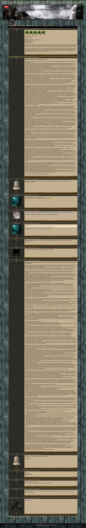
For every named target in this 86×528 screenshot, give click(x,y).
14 (39, 498)
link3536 (12, 3)
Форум (9, 25)
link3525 (64, 2)
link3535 (10, 3)
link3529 (73, 2)
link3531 (78, 2)
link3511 (30, 2)
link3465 (83, 1)
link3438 (17, 1)
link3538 (17, 3)
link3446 (37, 1)
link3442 (27, 1)
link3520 (51, 2)
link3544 (32, 3)
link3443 (29, 1)
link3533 (83, 2)
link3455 (59, 1)
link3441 (25, 1)
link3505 (15, 2)
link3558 (66, 3)
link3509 (25, 2)
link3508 (22, 2)
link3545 (34, 3)
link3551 (49, 3)
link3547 (39, 3)
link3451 (49, 1)
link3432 (3, 1)
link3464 (81, 1)
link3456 (61, 1)
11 (39, 470)
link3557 (64, 3)
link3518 (47, 2)
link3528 (71, 2)
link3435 (10, 1)
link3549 (44, 3)
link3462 (76, 1)
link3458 (66, 1)
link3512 (32, 2)
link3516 (42, 2)
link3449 (44, 1)
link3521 (54, 2)
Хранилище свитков (14, 25)
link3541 (25, 3)
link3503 (10, 2)
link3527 (68, 2)
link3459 (68, 1)
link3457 (64, 1)
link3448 (42, 1)
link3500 (3, 2)
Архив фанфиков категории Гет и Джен (23, 25)
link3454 (56, 1)
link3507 (20, 2)
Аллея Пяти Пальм (33, 25)
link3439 (20, 1)
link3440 (22, 1)
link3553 (54, 3)
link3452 (51, 1)
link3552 (51, 3)
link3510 (27, 2)
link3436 (12, 1)
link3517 (44, 2)
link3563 (78, 3)
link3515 (39, 2)
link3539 (20, 3)
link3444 (32, 1)
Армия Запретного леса (40, 524)
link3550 (47, 3)
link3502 (8, 2)
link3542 (27, 3)
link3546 (37, 3)
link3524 (61, 2)
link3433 (5, 1)
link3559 (68, 3)
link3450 (47, 1)
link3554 (56, 3)
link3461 (73, 1)
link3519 (49, 2)
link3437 (15, 1)
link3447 (39, 1)
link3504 (12, 2)
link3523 (59, 2)
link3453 (54, 1)
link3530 (76, 2)
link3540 (22, 3)
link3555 (59, 3)
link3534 (8, 3)
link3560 (71, 3)
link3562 (76, 3)
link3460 (71, 1)
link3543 (29, 3)
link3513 (34, 2)
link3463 (78, 1)
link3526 (66, 2)
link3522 (56, 2)
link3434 (8, 1)
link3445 (34, 1)
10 (39, 454)
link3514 (37, 2)
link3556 (61, 3)
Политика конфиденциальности (49, 524)
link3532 (81, 2)
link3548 (42, 3)
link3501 (5, 2)
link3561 (73, 3)
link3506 (17, 2)
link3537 (15, 3)
